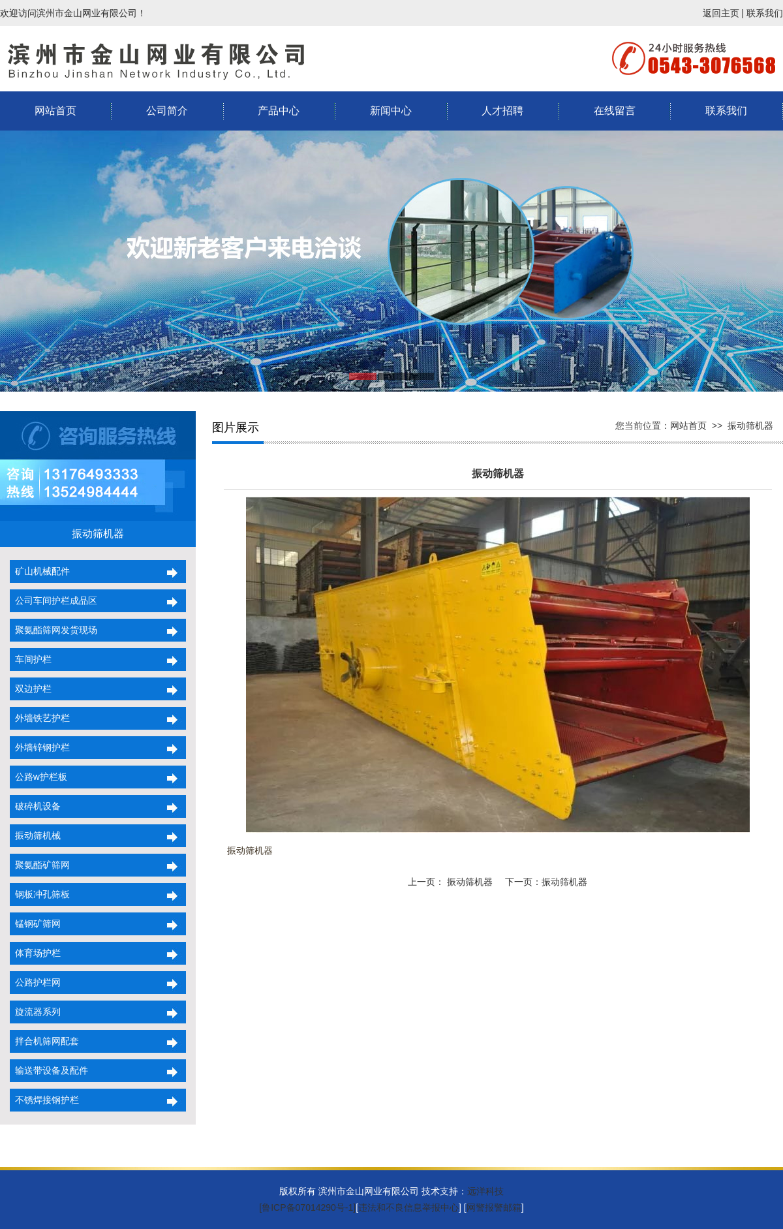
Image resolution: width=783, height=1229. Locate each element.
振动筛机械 (35, 835)
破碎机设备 (35, 806)
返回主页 (721, 13)
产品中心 (278, 110)
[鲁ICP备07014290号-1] (307, 1207)
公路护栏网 (35, 982)
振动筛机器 (750, 425)
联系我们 (764, 13)
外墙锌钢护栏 (40, 747)
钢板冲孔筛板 (40, 894)
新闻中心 (391, 110)
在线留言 (615, 110)
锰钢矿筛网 (35, 923)
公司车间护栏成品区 (53, 600)
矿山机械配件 (40, 571)
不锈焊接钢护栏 (44, 1100)
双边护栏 (31, 688)
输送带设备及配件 (49, 1070)
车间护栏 (31, 659)
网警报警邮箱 (494, 1207)
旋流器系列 (35, 1011)
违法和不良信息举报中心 (408, 1207)
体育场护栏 (35, 953)
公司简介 (167, 110)
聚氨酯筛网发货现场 (53, 630)
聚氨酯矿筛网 (40, 865)
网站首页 (55, 110)
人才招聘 (502, 110)
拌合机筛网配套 (44, 1041)
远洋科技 (485, 1191)
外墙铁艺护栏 (40, 718)
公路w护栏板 (38, 776)
